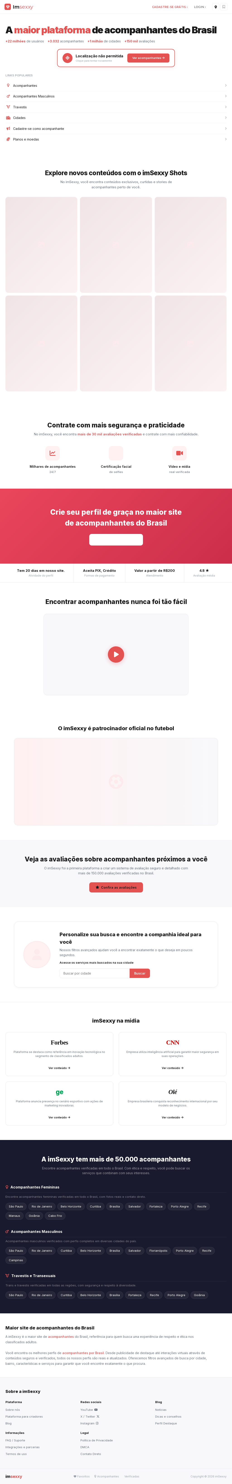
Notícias (161, 1409)
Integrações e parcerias (22, 1447)
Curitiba (95, 1206)
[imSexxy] (19, 7)
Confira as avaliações (116, 887)
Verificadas (131, 1476)
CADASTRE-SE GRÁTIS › (170, 7)
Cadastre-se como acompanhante (116, 128)
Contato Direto (90, 1454)
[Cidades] (215, 6)
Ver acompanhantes (148, 58)
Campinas (16, 1260)
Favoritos (82, 1476)
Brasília (115, 1206)
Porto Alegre (180, 1206)
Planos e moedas (116, 139)
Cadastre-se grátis (116, 539)
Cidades (116, 118)
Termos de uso (16, 1454)
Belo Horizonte (71, 1206)
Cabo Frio (55, 1215)
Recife (201, 1206)
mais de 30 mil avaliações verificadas (109, 434)
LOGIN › (200, 7)
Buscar (139, 973)
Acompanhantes (116, 85)
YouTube (89, 1409)
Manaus (14, 1215)
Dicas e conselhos (168, 1416)
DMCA (84, 1447)
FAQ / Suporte (15, 1440)
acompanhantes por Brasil (83, 1353)
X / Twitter (89, 1416)
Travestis (116, 107)
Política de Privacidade (96, 1440)
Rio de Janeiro (42, 1206)
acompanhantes (61, 1337)
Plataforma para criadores (24, 1416)
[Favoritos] (223, 6)
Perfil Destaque (166, 1423)
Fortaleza (156, 1206)
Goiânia (34, 1215)
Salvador (134, 1206)
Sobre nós (12, 1409)
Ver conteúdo (59, 1068)
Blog (8, 1423)
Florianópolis (158, 1250)
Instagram (89, 1423)
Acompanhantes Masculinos (116, 96)
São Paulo (16, 1206)
